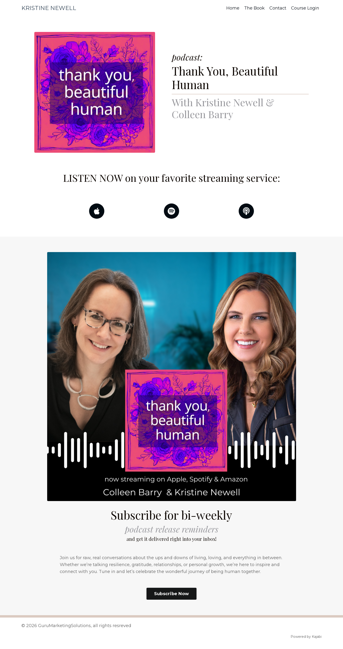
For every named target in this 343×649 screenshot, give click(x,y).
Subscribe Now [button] (171, 593)
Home (232, 8)
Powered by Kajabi (306, 636)
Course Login (305, 8)
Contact (277, 8)
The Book (254, 8)
